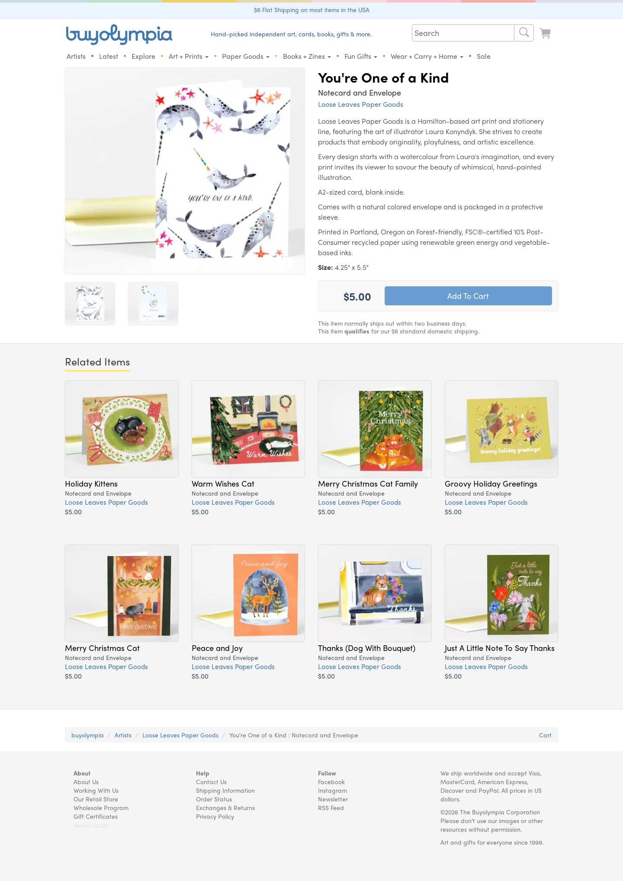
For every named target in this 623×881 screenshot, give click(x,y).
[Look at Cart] (546, 33)
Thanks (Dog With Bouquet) (366, 647)
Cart (545, 734)
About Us (86, 781)
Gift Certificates (96, 816)
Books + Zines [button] (307, 56)
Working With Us (96, 790)
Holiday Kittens (91, 483)
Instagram (332, 790)
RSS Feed (331, 807)
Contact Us (211, 781)
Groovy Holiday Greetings (491, 483)
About (82, 773)
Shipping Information (225, 790)
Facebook (331, 781)
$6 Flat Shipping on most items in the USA (311, 9)
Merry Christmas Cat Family (368, 483)
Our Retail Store (96, 799)
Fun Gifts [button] (360, 56)
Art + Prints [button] (189, 56)
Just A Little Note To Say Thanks (500, 647)
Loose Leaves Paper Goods (360, 104)
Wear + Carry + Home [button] (427, 56)
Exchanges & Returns (225, 807)
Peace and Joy (217, 647)
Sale (484, 56)
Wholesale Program (101, 807)
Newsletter (333, 799)
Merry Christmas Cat (102, 647)
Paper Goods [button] (246, 56)
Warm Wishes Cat (223, 483)
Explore (143, 56)
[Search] (524, 33)
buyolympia (87, 734)
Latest (108, 56)
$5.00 (73, 511)
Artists (76, 56)
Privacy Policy (215, 816)
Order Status (214, 799)
